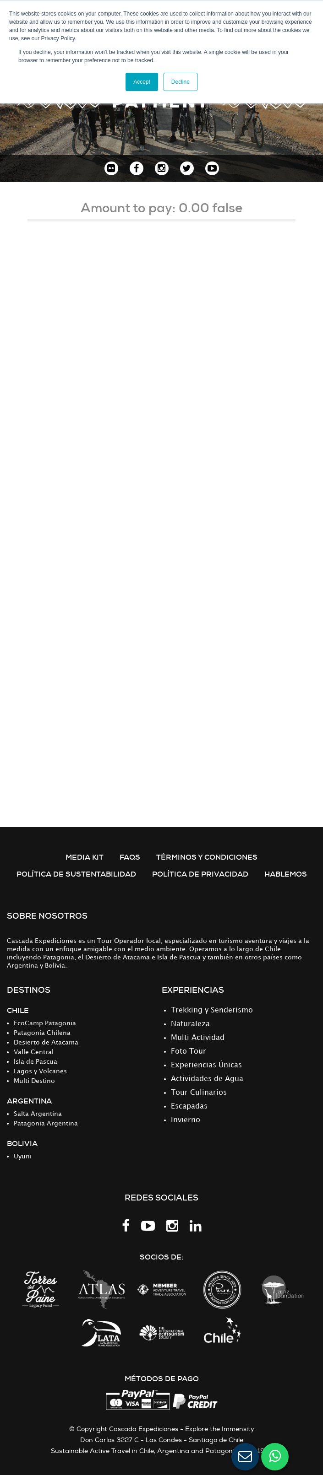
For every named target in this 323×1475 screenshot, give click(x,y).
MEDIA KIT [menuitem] (85, 857)
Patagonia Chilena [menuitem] (42, 1033)
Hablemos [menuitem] (285, 874)
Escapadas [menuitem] (189, 1106)
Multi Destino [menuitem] (34, 1081)
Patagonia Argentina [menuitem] (46, 1123)
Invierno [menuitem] (185, 1120)
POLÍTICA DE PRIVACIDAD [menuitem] (200, 874)
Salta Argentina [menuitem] (38, 1114)
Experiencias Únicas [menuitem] (206, 1065)
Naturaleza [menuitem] (190, 1024)
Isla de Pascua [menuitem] (35, 1062)
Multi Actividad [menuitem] (197, 1037)
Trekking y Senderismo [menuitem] (212, 1010)
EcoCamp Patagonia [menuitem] (45, 1023)
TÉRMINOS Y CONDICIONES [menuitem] (206, 857)
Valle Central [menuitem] (34, 1052)
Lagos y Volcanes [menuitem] (40, 1071)
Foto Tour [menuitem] (188, 1051)
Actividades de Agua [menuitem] (207, 1079)
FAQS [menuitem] (130, 857)
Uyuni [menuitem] (23, 1156)
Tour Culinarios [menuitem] (199, 1092)
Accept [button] (141, 82)
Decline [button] (180, 82)
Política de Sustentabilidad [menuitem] (76, 874)
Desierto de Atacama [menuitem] (46, 1042)
